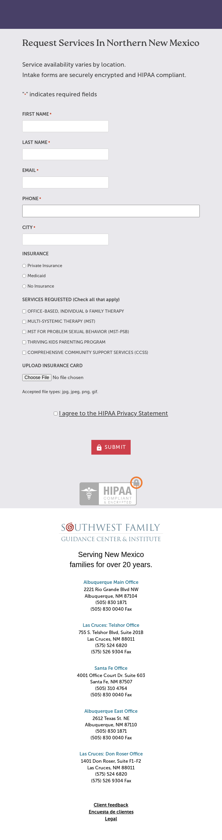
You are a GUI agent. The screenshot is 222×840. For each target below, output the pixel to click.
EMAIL (30, 171)
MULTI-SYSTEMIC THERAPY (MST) (61, 321)
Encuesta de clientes (111, 811)
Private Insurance (44, 265)
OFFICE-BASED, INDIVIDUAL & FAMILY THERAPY (75, 311)
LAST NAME (36, 143)
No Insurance (40, 286)
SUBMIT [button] (111, 447)
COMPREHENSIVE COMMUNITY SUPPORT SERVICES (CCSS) (87, 352)
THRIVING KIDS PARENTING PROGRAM (66, 342)
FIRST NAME (36, 114)
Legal (111, 818)
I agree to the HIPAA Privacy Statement (113, 413)
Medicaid (36, 275)
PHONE (31, 199)
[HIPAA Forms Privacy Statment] (56, 413)
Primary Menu (204, 14)
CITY (28, 228)
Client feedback (111, 804)
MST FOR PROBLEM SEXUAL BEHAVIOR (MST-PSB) (78, 331)
